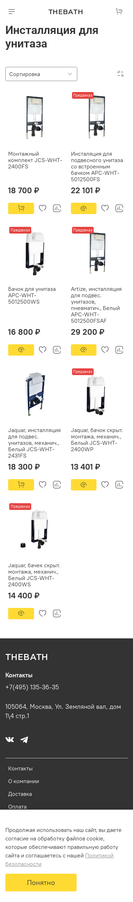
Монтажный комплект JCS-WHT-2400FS (35, 160)
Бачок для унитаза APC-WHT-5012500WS (32, 295)
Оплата (17, 806)
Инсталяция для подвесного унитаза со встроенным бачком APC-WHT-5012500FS (97, 166)
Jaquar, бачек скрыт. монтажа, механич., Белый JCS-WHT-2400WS (34, 575)
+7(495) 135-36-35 (32, 687)
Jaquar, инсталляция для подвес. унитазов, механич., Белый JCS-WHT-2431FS (34, 442)
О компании (23, 781)
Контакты (20, 768)
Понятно (41, 882)
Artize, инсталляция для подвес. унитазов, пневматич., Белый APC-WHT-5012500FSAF (96, 304)
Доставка (20, 793)
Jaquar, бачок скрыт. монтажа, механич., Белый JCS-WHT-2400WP (97, 439)
